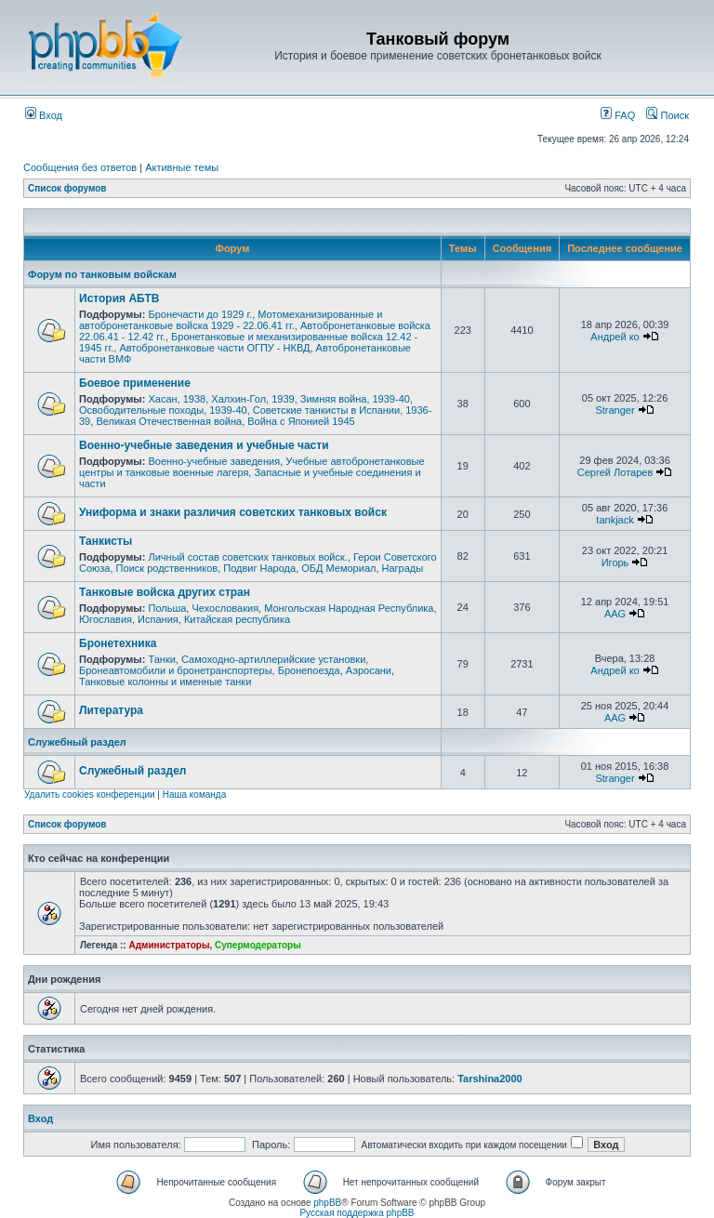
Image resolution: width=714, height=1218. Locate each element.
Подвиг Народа (259, 568)
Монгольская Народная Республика (348, 608)
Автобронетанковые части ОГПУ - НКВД (214, 347)
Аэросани (368, 670)
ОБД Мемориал (338, 568)
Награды (403, 568)
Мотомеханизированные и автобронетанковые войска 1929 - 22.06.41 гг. (230, 320)
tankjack (614, 519)
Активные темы (181, 167)
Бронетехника (117, 643)
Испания (158, 619)
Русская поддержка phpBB (356, 1213)
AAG (615, 613)
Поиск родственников (167, 568)
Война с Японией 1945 (300, 421)
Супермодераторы (258, 945)
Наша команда (195, 794)
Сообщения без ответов (80, 167)
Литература (111, 710)
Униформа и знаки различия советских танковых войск (233, 512)
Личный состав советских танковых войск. (247, 557)
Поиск (667, 115)
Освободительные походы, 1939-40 (163, 410)
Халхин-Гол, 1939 (252, 398)
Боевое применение (135, 383)
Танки (161, 659)
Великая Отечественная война (169, 421)
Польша (167, 608)
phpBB (327, 1203)
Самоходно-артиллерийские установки (273, 659)
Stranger (614, 410)
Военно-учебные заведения (214, 461)
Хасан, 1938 (176, 398)
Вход (43, 115)
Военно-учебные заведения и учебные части (204, 445)
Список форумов (67, 188)
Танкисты (105, 541)
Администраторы (168, 945)
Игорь (615, 562)
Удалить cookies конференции (89, 794)
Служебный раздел (77, 742)
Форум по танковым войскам (102, 274)
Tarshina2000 (489, 1078)
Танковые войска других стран (164, 592)
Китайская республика (237, 619)
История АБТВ (119, 298)
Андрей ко (614, 336)
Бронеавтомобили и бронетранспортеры (175, 670)
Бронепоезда (309, 670)
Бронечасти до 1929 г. (200, 314)
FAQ (618, 115)
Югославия (105, 619)
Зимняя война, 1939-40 (355, 398)
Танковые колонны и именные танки (165, 681)
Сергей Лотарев (615, 472)
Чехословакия (225, 608)
